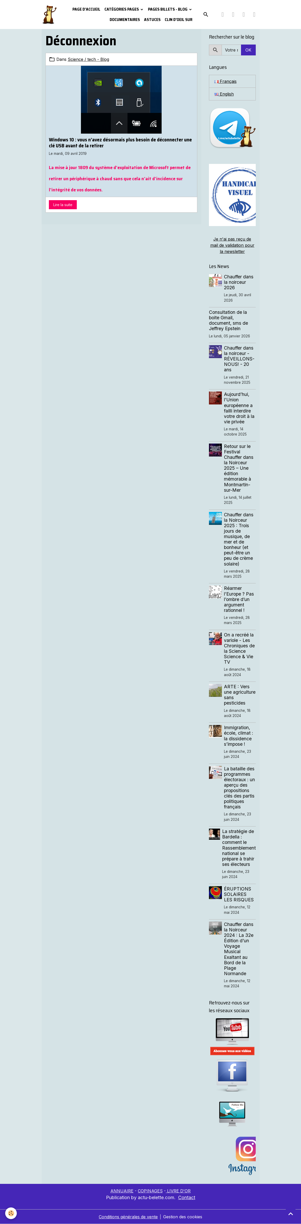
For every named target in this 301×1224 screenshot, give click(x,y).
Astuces (152, 19)
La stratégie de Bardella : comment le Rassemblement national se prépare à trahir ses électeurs (239, 848)
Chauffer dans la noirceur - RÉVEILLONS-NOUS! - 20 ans (239, 358)
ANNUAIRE (121, 1190)
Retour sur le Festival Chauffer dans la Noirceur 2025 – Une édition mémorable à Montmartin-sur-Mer (238, 468)
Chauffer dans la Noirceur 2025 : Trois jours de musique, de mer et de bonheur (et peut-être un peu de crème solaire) (238, 539)
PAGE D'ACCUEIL (86, 9)
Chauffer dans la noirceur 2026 (238, 282)
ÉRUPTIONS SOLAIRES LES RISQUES (239, 894)
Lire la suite (62, 204)
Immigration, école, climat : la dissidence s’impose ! (238, 736)
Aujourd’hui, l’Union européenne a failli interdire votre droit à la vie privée (239, 408)
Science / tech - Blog (88, 59)
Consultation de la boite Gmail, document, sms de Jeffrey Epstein (228, 320)
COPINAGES (150, 1190)
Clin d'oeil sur (178, 19)
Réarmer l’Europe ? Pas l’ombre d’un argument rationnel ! (239, 599)
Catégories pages (122, 9)
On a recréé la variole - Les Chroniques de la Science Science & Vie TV (239, 648)
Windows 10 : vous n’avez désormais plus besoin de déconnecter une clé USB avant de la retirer (120, 142)
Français (225, 81)
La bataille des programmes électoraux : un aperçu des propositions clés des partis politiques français (239, 788)
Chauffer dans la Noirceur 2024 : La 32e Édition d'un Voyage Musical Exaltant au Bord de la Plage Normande (238, 949)
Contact (186, 1197)
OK (248, 50)
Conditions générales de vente (128, 1216)
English (224, 94)
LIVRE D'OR (178, 1190)
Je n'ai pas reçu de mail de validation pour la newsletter (232, 245)
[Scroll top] (290, 1213)
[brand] (49, 15)
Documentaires (125, 19)
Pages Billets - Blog (168, 9)
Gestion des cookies (182, 1216)
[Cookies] (11, 1213)
